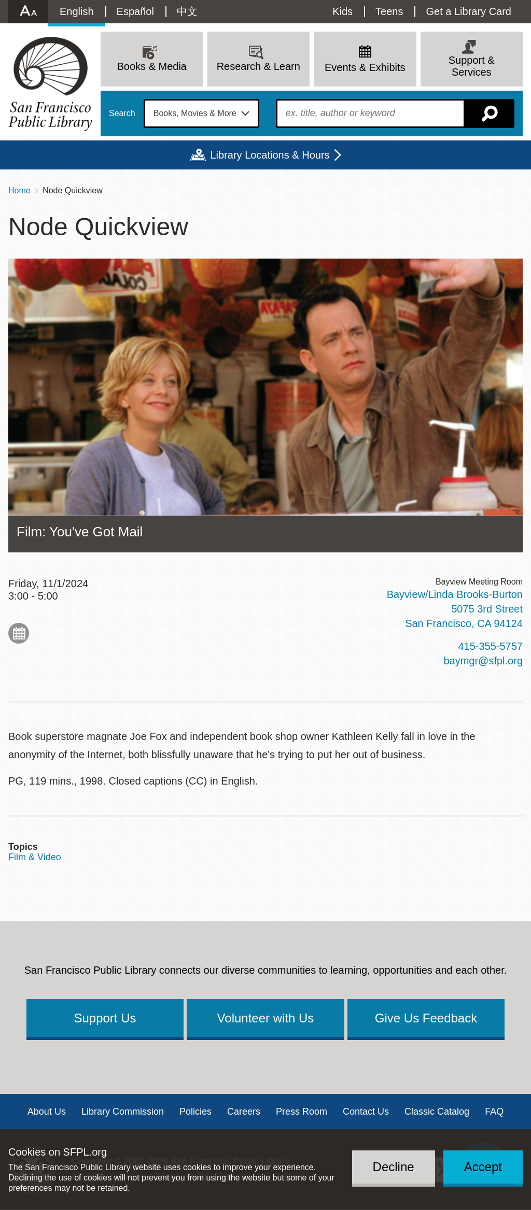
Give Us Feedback (426, 1018)
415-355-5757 (490, 646)
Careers (243, 1111)
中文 (187, 11)
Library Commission (122, 1111)
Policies (195, 1111)
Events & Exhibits (365, 67)
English (77, 11)
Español (135, 11)
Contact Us (366, 1111)
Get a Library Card (468, 11)
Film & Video (34, 857)
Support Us (105, 1018)
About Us (46, 1111)
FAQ (494, 1111)
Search (122, 113)
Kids (342, 11)
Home (19, 190)
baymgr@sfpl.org (483, 660)
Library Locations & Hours (269, 155)
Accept (483, 1167)
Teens (389, 11)
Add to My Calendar (18, 633)
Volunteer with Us (265, 1018)
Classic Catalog (436, 1111)
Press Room (301, 1111)
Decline (393, 1167)
